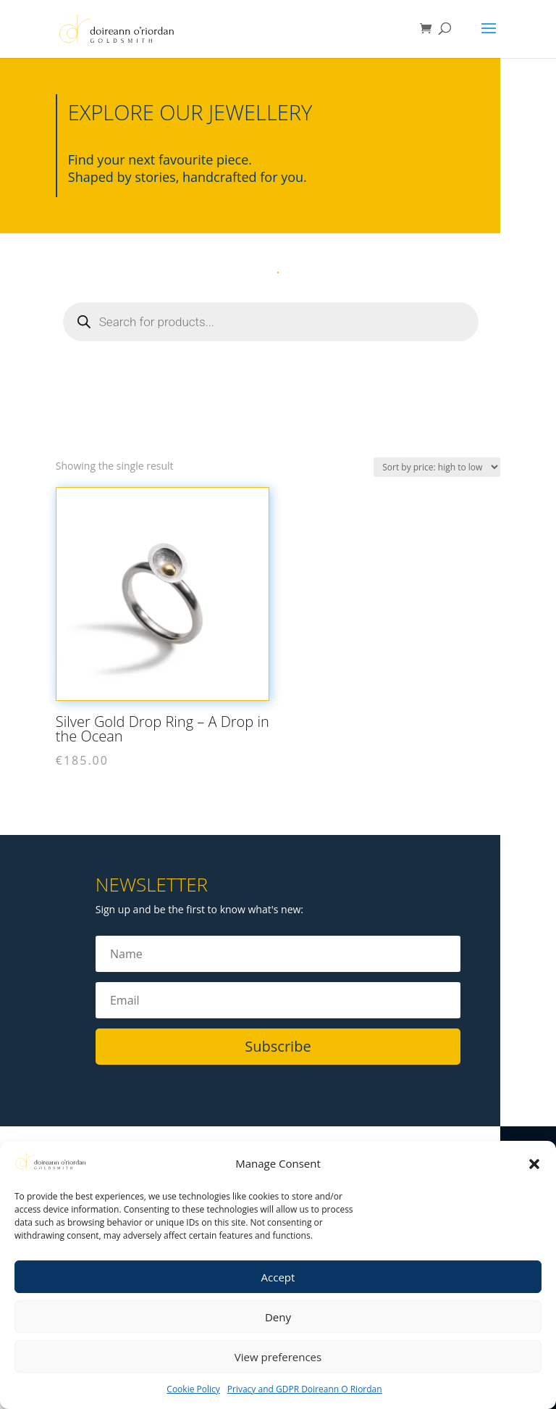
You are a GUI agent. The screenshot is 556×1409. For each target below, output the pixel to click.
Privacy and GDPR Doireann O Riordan (304, 1389)
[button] (534, 1164)
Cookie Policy (193, 1389)
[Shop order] (437, 467)
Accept (278, 1277)
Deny (278, 1317)
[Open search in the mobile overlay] (271, 322)
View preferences (278, 1357)
